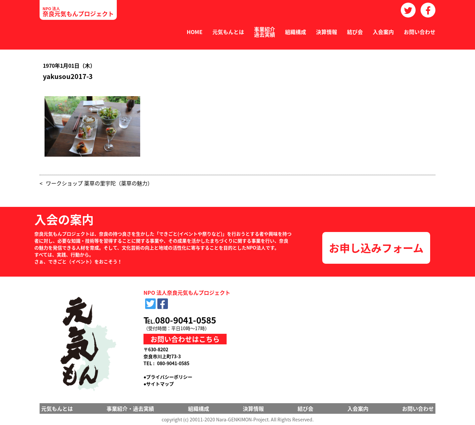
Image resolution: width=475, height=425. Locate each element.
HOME (195, 32)
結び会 (355, 32)
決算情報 (326, 32)
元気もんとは (228, 32)
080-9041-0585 (185, 320)
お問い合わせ (419, 32)
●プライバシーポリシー (167, 376)
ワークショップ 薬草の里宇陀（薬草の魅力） (99, 183)
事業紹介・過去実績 (130, 408)
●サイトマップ (158, 383)
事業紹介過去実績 (264, 31)
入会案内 (383, 32)
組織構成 (295, 32)
